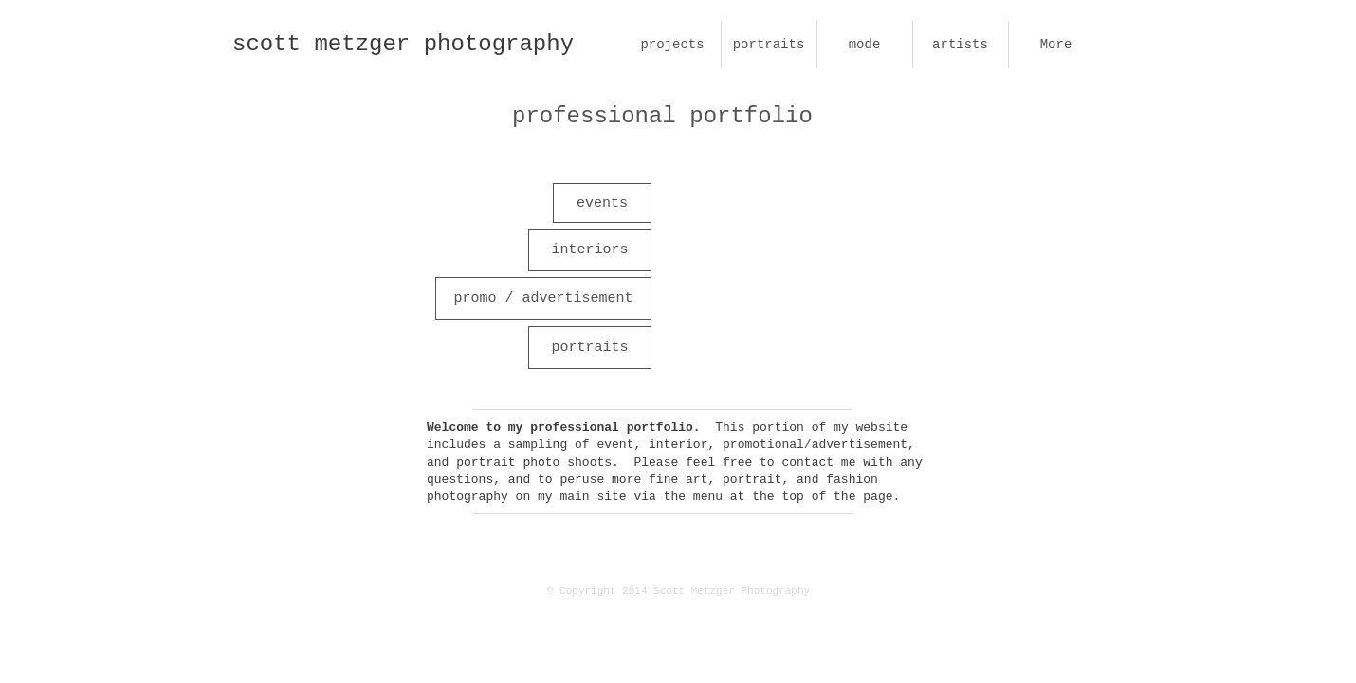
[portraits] (589, 347)
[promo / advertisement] (543, 298)
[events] (602, 203)
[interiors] (589, 250)
